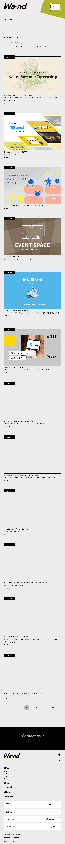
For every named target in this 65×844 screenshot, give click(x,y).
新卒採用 (12, 100)
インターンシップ (30, 97)
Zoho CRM (36, 370)
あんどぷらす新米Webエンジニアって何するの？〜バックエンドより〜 (26, 583)
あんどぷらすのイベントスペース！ (15, 257)
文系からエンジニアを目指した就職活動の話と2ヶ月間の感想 (23, 693)
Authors (8, 796)
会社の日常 (18, 531)
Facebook (7, 836)
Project (31, 46)
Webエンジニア (9, 97)
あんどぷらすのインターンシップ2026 (16, 637)
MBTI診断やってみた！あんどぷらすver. (16, 529)
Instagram (7, 834)
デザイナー (41, 97)
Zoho (29, 370)
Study (23, 46)
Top (5, 19)
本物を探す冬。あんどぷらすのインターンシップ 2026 (21, 475)
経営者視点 (44, 423)
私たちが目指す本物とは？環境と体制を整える (18, 421)
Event (39, 46)
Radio (7, 783)
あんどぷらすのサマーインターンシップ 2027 (18, 95)
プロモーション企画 (52, 97)
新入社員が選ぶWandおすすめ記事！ (15, 152)
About (7, 792)
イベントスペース (26, 259)
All (16, 46)
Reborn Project (20, 370)
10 (53, 707)
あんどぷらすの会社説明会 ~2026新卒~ (16, 311)
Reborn (11, 370)
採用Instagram (16, 834)
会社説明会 (51, 313)
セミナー (36, 259)
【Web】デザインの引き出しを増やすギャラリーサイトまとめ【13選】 (26, 206)
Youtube (16, 836)
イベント (17, 259)
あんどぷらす (19, 97)
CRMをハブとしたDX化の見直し (14, 367)
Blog (7, 768)
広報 (6, 100)
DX (5, 370)
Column (47, 46)
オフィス (35, 423)
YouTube (9, 787)
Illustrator (8, 154)
